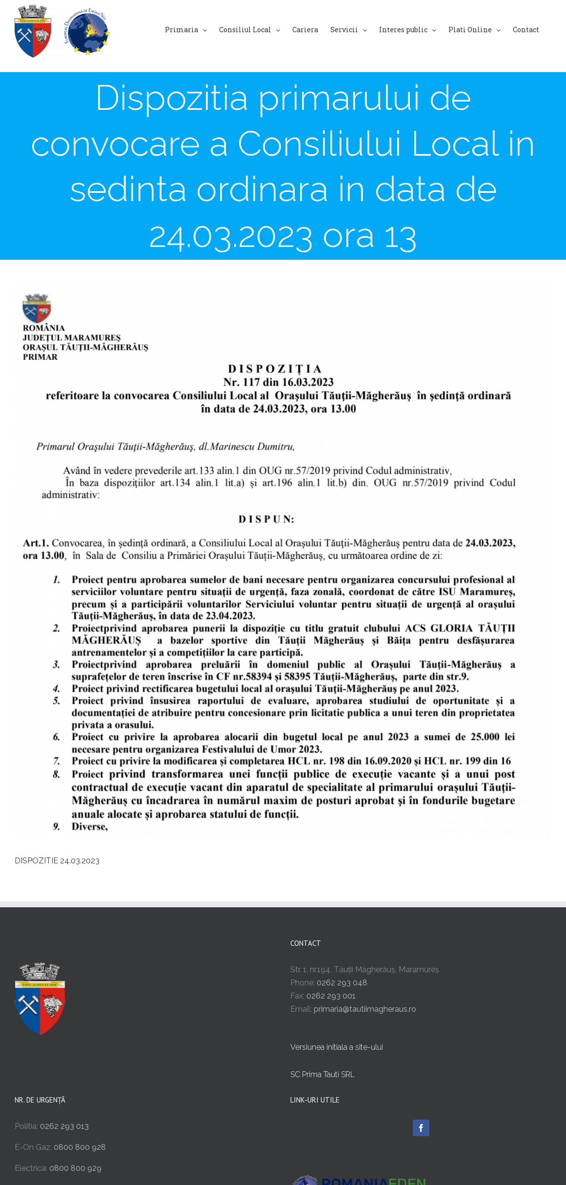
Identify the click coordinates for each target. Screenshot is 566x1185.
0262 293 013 (64, 1126)
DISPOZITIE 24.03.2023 (57, 860)
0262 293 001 (331, 996)
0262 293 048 (342, 982)
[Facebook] (421, 1128)
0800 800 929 (75, 1168)
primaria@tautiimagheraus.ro (365, 1009)
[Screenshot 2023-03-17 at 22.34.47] (283, 562)
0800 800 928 (80, 1147)
